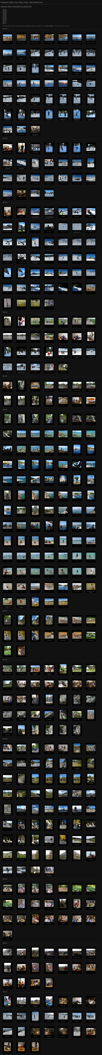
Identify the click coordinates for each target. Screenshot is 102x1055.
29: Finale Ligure (7, 730)
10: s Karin (35, 904)
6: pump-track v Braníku (76, 386)
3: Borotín (35, 620)
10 (35, 227)
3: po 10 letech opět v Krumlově (35, 670)
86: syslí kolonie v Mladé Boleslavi (21, 603)
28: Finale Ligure (90, 715)
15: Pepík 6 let (7, 919)
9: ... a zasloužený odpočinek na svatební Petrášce (21, 164)
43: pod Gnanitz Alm (7, 840)
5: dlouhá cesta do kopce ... (63, 148)
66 (35, 557)
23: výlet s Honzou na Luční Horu (21, 85)
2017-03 (4, 12)
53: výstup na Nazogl (49, 855)
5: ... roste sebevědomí (63, 38)
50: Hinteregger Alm (7, 855)
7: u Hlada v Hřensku (90, 953)
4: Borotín (49, 620)
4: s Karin (49, 749)
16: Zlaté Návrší (21, 1032)
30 (21, 480)
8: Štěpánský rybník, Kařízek (7, 54)
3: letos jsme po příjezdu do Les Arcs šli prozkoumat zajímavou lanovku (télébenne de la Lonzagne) (35, 213)
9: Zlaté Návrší (21, 1017)
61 (63, 541)
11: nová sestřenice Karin (49, 685)
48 (76, 511)
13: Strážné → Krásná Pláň (76, 54)
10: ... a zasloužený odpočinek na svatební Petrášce (35, 163)
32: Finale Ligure (49, 730)
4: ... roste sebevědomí (49, 38)
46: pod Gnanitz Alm (49, 840)
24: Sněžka (35, 368)
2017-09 (4, 19)
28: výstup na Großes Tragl (90, 794)
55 (76, 526)
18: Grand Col (49, 243)
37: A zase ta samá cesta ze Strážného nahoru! (21, 114)
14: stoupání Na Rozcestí (90, 163)
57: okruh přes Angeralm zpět (7, 871)
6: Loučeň (76, 889)
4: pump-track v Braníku (49, 386)
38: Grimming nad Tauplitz (35, 825)
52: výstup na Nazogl (35, 855)
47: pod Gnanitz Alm (63, 840)
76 (76, 572)
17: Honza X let (35, 1032)
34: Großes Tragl (76, 810)
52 (35, 526)
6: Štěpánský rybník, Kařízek (76, 38)
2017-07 (4, 17)
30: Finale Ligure (21, 730)
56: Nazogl (90, 855)
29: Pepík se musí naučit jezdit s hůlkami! (7, 100)
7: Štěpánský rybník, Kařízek (90, 38)
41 (76, 288)
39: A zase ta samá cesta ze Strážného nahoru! (49, 114)
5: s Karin (63, 749)
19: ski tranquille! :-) (63, 243)
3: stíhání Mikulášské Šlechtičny (35, 1002)
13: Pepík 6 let (77, 904)
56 (90, 526)
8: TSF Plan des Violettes (7, 227)
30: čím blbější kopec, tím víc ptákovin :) (21, 100)
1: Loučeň (7, 889)
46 (49, 304)
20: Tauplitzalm (77, 779)
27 (76, 258)
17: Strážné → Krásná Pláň (35, 69)
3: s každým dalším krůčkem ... (35, 38)
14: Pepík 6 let (90, 904)
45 (35, 304)
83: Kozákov (76, 587)
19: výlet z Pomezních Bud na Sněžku (63, 353)
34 (76, 273)
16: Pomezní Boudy (21, 352)
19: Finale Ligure (63, 700)
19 (63, 450)
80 (35, 587)
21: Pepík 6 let (90, 919)
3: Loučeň (35, 889)
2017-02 (4, 10)
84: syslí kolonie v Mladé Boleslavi (90, 588)
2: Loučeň (21, 889)
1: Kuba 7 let (7, 212)
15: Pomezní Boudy (7, 352)
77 (90, 572)
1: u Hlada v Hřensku (7, 953)
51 (21, 526)
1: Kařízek (7, 38)
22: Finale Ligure (7, 715)
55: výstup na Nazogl (77, 855)
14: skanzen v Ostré (90, 636)
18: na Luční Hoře (49, 179)
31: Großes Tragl (35, 809)
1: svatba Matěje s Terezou (7, 148)
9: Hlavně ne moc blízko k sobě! (21, 54)
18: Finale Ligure (49, 700)
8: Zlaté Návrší (7, 1017)
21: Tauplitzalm (90, 779)
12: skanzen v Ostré (63, 636)
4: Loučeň (49, 889)
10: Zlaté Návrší (35, 1017)
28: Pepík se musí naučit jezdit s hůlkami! (90, 85)
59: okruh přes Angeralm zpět (35, 871)
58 (21, 541)
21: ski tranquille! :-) (90, 243)
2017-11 (4, 22)
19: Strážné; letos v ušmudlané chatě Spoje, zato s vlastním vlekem (63, 70)
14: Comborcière (90, 227)
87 (35, 602)
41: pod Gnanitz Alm (77, 825)
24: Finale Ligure (35, 715)
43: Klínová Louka (7, 130)
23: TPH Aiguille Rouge (21, 258)
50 (7, 526)
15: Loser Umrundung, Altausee (7, 780)
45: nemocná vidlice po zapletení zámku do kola (35, 130)
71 (7, 572)
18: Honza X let (49, 1032)
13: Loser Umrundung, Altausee (76, 764)
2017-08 (4, 18)
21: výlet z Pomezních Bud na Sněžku (90, 353)
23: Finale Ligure (21, 715)
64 (7, 557)
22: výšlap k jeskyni (7, 794)
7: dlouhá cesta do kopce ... (90, 148)
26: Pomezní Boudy (63, 368)
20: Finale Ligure (77, 700)
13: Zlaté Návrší (76, 1017)
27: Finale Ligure (76, 715)
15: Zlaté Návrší (7, 1032)
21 (90, 450)
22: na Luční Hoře (7, 194)
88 (49, 602)
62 (76, 541)
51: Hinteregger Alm (21, 855)
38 (35, 288)
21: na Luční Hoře (90, 179)
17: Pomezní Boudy (35, 352)
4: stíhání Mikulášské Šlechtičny (49, 1001)
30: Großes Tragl (21, 810)
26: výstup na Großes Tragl (63, 794)
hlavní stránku (50, 26)
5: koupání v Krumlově (63, 669)
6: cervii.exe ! (76, 1001)
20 (77, 450)
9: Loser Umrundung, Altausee (21, 764)
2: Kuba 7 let (21, 212)
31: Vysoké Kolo (35, 273)
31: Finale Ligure (35, 730)
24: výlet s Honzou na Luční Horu (35, 85)
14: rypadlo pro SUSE (90, 685)
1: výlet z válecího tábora (7, 669)
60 (49, 541)
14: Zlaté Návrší (90, 1017)
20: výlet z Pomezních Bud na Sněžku (76, 353)
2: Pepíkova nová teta (21, 148)
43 (7, 303)
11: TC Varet (49, 227)
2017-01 (4, 9)
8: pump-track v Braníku (7, 401)
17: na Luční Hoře (35, 179)
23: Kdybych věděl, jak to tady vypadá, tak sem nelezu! (21, 368)
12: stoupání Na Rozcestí (63, 163)
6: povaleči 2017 (76, 669)
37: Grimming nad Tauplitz (21, 825)
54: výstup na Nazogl (63, 855)
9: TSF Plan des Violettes (21, 227)
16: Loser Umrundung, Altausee (21, 779)
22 (7, 465)
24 (35, 194)
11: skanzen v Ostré (49, 636)
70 (90, 557)
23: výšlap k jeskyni (21, 794)
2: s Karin (21, 749)
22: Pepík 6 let (7, 935)
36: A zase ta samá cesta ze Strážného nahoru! (7, 114)
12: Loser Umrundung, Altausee (63, 764)
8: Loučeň (7, 904)
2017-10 (4, 21)
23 (21, 194)
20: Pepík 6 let (76, 919)
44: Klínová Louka (21, 130)
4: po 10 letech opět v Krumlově (49, 670)
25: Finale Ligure (49, 715)
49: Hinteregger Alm (90, 840)
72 (21, 572)
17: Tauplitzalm (35, 779)
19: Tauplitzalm (63, 779)
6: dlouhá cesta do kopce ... (77, 148)
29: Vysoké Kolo (7, 273)
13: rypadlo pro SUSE (76, 685)
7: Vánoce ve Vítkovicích (90, 1001)
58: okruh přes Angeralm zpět (21, 871)
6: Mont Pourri (76, 212)
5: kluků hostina (63, 1001)
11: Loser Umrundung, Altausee (49, 764)
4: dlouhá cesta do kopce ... (49, 148)
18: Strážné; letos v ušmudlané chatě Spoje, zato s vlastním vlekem (49, 70)
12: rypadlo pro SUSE (63, 685)
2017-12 (4, 23)
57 (7, 541)
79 (21, 587)
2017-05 (4, 14)
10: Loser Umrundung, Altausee (35, 764)
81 (49, 587)
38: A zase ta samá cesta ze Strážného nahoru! (35, 115)
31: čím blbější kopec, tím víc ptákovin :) (35, 100)
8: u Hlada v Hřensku (7, 968)
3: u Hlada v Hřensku (35, 953)
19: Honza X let (63, 1032)
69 (76, 557)
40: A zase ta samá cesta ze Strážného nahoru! (63, 115)
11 (49, 163)
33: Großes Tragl (63, 810)
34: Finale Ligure (77, 730)
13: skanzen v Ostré (76, 636)
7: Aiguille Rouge (90, 212)
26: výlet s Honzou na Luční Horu (63, 85)
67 (49, 557)
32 (49, 480)
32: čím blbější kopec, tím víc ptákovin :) (49, 99)
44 (21, 304)
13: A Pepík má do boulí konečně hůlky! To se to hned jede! (76, 228)
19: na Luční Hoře (63, 179)
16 (21, 450)
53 (49, 526)
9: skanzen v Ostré (21, 636)
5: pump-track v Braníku (63, 386)
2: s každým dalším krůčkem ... (21, 38)
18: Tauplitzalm (49, 779)
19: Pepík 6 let (63, 919)
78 (7, 587)
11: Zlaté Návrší (49, 1017)
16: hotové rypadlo (21, 700)
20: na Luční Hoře (76, 179)
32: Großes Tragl (49, 810)
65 (21, 557)
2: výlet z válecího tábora (21, 669)
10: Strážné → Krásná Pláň (35, 54)
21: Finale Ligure (90, 700)
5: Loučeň (63, 889)
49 (90, 511)
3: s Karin (35, 748)
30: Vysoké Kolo (21, 273)
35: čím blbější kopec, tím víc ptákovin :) (91, 99)
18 (49, 450)
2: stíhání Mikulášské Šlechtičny (21, 1002)
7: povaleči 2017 (90, 669)
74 (49, 572)
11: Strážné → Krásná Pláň (49, 54)
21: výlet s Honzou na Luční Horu (90, 69)
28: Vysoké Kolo (90, 258)
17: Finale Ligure (35, 700)
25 (49, 194)
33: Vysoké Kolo (63, 273)
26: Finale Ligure (63, 715)
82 (63, 587)
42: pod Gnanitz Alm (90, 825)
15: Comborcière (7, 243)
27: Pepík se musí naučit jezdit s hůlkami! (76, 85)
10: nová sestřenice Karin (35, 685)
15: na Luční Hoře (7, 179)
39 (49, 288)
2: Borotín (21, 620)
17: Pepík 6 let (35, 919)
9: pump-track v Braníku (21, 401)
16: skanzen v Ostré (21, 651)
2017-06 (4, 16)
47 (63, 511)
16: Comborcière (21, 243)
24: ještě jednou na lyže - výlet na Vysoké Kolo (35, 258)
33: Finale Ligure (63, 730)
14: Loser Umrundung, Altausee (90, 764)
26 (63, 258)
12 (63, 337)
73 (35, 572)
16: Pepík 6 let (21, 919)
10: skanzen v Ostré (35, 636)
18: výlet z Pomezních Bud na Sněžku (49, 352)
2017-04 (4, 13)
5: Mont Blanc (63, 212)
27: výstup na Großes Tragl (76, 794)
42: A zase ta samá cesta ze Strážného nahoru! (90, 115)
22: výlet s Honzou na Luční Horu (7, 85)
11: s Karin (49, 904)
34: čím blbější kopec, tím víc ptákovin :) (77, 99)
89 (63, 602)
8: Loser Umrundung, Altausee (7, 764)
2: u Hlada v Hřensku (21, 953)
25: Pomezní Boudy (49, 368)
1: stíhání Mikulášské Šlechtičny (7, 1001)
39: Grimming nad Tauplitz (49, 825)
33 (63, 480)
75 (63, 572)
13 (76, 337)
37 (21, 288)
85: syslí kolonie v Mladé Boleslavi (7, 603)
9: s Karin (21, 904)
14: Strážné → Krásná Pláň (90, 54)
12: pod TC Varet (63, 227)
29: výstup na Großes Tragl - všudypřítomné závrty (7, 809)
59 (35, 541)
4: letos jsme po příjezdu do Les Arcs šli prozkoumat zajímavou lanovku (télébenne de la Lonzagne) (49, 213)
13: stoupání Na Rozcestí (76, 163)
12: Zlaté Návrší (63, 1017)
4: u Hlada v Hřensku (49, 953)
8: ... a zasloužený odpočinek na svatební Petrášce (7, 164)
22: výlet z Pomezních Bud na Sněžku (7, 368)
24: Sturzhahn (35, 794)
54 (63, 526)
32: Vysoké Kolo (49, 273)
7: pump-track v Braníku (90, 386)
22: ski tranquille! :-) (7, 258)
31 (35, 480)
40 (63, 288)
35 (90, 273)
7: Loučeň (90, 889)
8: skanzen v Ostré (7, 636)
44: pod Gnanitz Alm (21, 840)
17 (35, 242)
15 (7, 450)
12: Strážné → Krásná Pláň (63, 54)
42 (90, 288)
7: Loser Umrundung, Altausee (90, 749)
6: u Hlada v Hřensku (76, 953)
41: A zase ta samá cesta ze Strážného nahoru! (77, 114)
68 (63, 557)
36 (7, 288)
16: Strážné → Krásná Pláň (21, 69)
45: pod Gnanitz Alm (35, 840)
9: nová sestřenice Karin (21, 685)
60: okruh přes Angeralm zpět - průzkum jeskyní (49, 871)
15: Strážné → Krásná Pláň (7, 69)
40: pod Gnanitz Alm (63, 825)
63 (90, 541)
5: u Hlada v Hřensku (63, 953)
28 (90, 465)
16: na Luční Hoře (21, 179)
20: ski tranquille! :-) (76, 243)
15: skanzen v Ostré (7, 651)
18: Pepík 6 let (49, 919)
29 (7, 480)
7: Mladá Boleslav (90, 621)
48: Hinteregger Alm (76, 840)
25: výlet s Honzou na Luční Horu (49, 85)
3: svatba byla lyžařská (35, 148)
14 (90, 337)
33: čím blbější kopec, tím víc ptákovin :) (63, 99)
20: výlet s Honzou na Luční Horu (76, 69)
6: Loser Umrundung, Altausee (77, 748)
